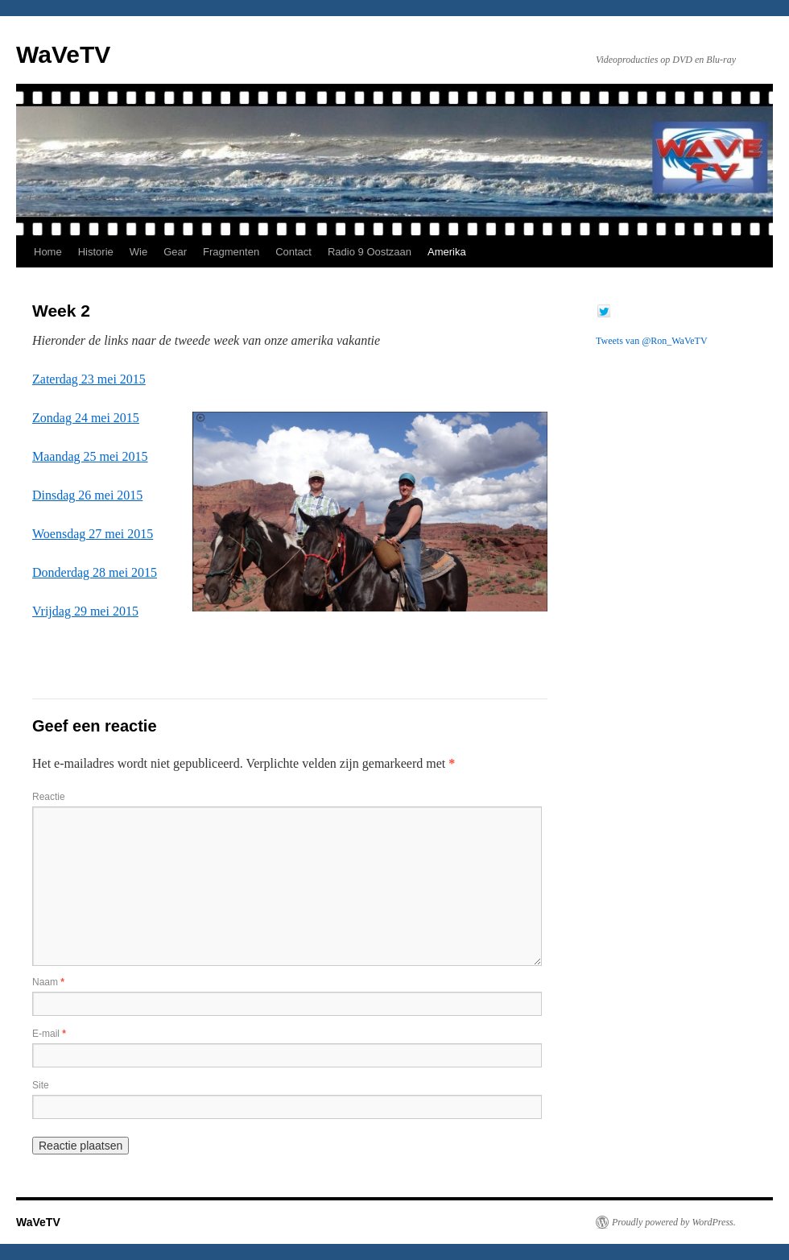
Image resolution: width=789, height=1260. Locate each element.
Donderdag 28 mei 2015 (94, 572)
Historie (96, 252)
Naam (48, 982)
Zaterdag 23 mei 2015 (89, 379)
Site (40, 1085)
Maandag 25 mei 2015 (90, 456)
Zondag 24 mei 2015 (85, 418)
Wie (138, 252)
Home (48, 252)
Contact (293, 252)
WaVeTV (63, 54)
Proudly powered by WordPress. (674, 1222)
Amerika (447, 252)
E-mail (49, 1033)
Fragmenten (231, 252)
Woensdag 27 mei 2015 (92, 534)
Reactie (48, 796)
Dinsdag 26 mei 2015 (87, 495)
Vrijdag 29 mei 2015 (85, 611)
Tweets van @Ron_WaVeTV (652, 340)
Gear (175, 252)
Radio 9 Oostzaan (369, 252)
